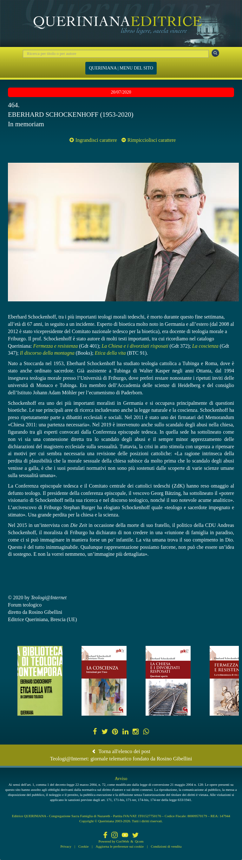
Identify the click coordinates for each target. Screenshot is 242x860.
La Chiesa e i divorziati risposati (134, 346)
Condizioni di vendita (166, 846)
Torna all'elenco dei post (121, 751)
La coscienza (205, 346)
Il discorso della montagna (47, 353)
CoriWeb (122, 841)
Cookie (83, 846)
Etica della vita (110, 353)
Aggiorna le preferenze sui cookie (120, 846)
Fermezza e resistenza (55, 346)
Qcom (139, 841)
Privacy (66, 846)
